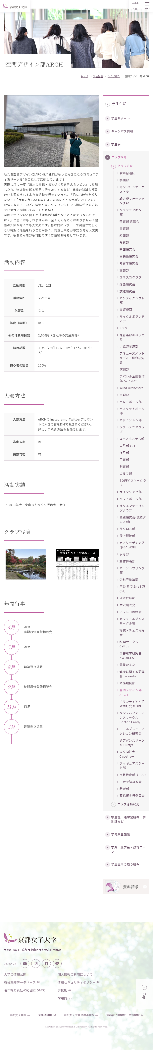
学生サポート (120, 118)
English (135, 3)
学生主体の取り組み (125, 864)
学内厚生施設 (120, 834)
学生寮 (116, 144)
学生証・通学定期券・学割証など (128, 819)
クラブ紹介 (119, 157)
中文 (135, 9)
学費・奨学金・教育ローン (128, 849)
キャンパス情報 (122, 131)
